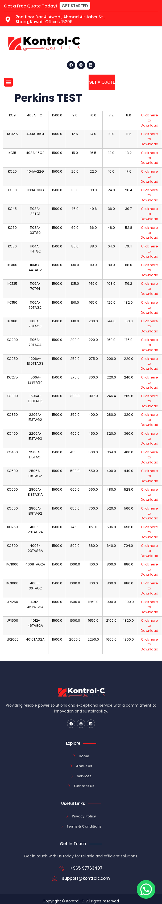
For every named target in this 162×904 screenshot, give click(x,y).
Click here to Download (149, 120)
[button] (75, 6)
